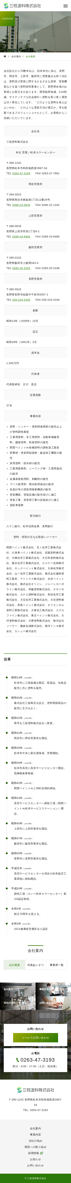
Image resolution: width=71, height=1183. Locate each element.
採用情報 (33, 1153)
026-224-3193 (21, 299)
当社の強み (36, 1140)
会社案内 (35, 1128)
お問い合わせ (35, 1165)
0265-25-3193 (21, 268)
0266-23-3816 (21, 204)
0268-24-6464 (21, 236)
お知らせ (35, 1159)
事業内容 (35, 1134)
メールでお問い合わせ (35, 1037)
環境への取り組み (36, 1146)
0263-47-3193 (21, 173)
